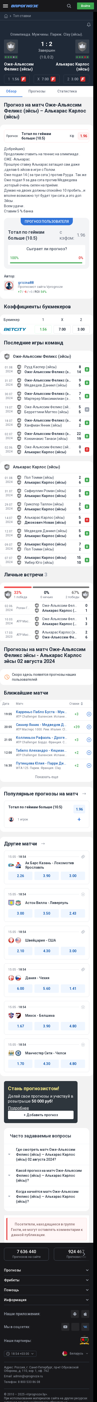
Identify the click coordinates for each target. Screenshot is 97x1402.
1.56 (43, 329)
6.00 (20, 989)
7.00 (62, 329)
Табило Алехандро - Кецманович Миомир (41, 750)
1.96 (83, 136)
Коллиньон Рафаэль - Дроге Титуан (41, 738)
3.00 (81, 329)
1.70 (20, 1064)
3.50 (46, 913)
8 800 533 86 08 (29, 1382)
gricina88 (26, 283)
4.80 (72, 1026)
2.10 (20, 951)
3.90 (46, 876)
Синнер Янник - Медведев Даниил (41, 725)
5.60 (46, 989)
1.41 (72, 989)
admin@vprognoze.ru (28, 1376)
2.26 (20, 876)
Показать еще (46, 777)
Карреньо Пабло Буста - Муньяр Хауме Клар (41, 712)
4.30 (46, 951)
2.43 (72, 913)
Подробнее (18, 1108)
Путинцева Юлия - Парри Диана (41, 763)
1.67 (20, 1026)
